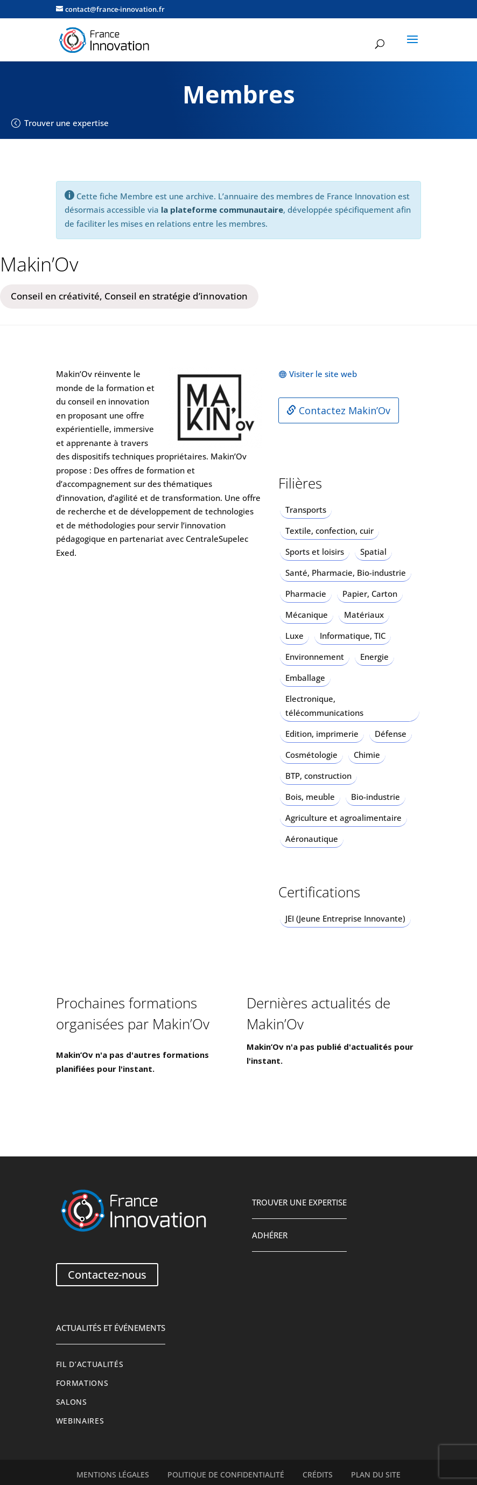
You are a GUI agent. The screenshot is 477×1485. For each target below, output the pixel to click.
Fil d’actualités (90, 1364)
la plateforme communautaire (222, 209)
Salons (71, 1402)
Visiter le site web (323, 373)
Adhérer (269, 1235)
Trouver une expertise (66, 122)
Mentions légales (112, 1475)
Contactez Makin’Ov (338, 410)
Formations (82, 1383)
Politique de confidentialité (225, 1475)
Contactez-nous (107, 1274)
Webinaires (80, 1421)
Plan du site (376, 1475)
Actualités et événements (110, 1327)
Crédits (318, 1475)
